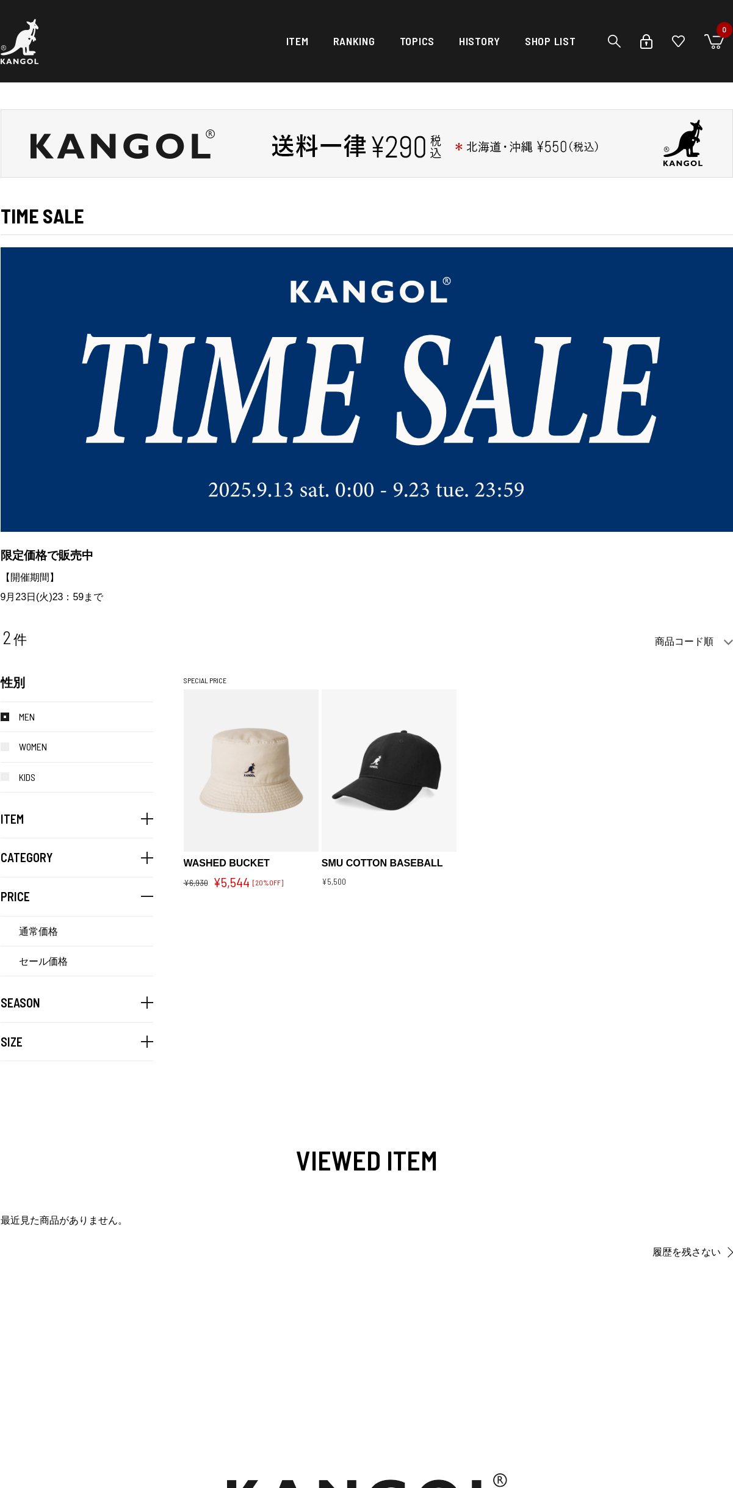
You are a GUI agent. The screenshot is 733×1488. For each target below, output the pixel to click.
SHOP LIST (550, 41)
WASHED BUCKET (227, 863)
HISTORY (479, 41)
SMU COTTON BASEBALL (382, 863)
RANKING (354, 41)
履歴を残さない (686, 1252)
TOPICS (417, 41)
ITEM (297, 41)
